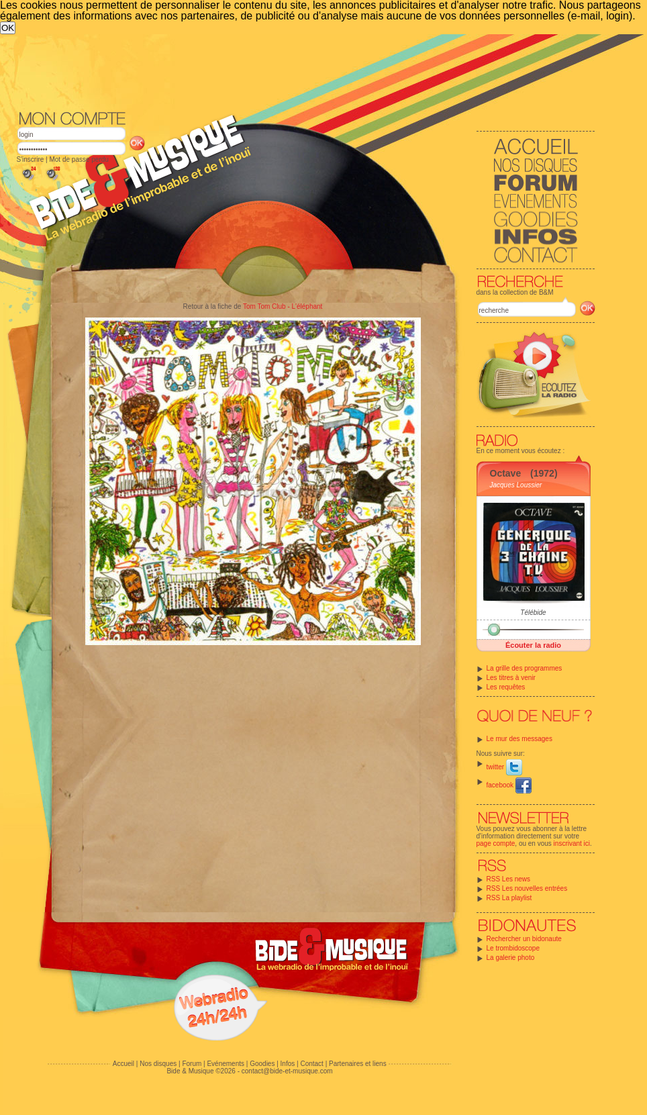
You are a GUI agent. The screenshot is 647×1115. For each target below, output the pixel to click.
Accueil (123, 1063)
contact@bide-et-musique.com (287, 1071)
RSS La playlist (509, 898)
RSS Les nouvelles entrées (527, 888)
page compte (496, 843)
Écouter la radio (533, 645)
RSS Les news (509, 879)
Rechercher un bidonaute (524, 938)
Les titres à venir (511, 677)
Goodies (262, 1063)
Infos (288, 1063)
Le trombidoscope (513, 948)
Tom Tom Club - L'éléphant (282, 306)
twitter (504, 767)
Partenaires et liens (358, 1063)
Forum (191, 1063)
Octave (505, 473)
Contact (311, 1063)
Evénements (225, 1063)
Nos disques (158, 1063)
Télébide (533, 612)
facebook (509, 785)
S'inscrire (30, 159)
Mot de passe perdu (78, 159)
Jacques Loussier (516, 485)
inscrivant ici (572, 843)
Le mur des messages (519, 738)
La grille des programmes (524, 668)
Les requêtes (506, 687)
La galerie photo (511, 957)
